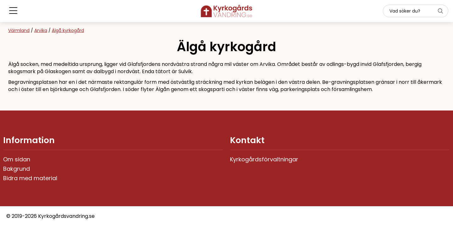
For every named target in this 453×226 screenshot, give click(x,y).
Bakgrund (16, 169)
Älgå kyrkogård (68, 30)
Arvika (40, 30)
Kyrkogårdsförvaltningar (264, 159)
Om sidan (16, 159)
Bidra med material (30, 178)
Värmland (19, 30)
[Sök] (415, 11)
